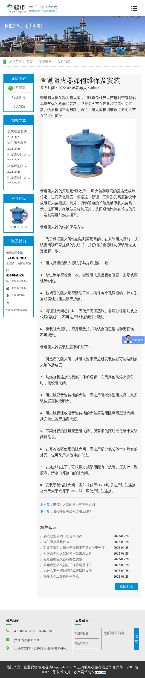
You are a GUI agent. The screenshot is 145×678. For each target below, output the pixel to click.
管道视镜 (45, 667)
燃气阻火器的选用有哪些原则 (74, 504)
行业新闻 (16, 98)
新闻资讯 (45, 61)
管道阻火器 (49, 98)
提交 (136, 639)
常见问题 (16, 107)
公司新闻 (63, 61)
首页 (29, 61)
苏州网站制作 (84, 672)
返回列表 (126, 586)
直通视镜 (31, 667)
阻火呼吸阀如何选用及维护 (72, 511)
